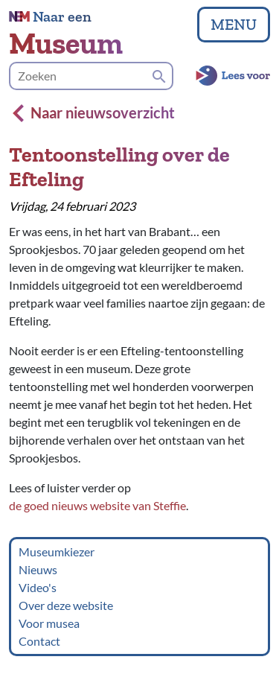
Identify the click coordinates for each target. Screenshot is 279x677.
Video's (38, 587)
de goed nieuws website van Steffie (97, 505)
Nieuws (38, 569)
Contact (39, 641)
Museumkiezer (56, 551)
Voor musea (49, 623)
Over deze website (66, 605)
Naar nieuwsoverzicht (94, 112)
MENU (234, 24)
